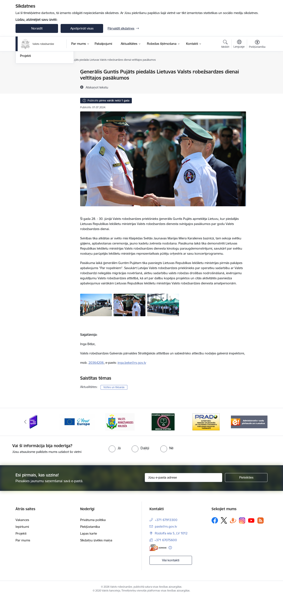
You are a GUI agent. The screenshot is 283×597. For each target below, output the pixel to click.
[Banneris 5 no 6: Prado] (206, 422)
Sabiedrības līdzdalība (35, 94)
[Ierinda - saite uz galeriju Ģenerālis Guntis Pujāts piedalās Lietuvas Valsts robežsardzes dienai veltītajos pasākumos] (96, 304)
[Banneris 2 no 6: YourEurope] (77, 422)
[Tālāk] (258, 421)
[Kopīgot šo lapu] (257, 80)
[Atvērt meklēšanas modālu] (225, 44)
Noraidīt (37, 28)
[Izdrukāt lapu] (257, 70)
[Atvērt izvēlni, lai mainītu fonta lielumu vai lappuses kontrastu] (257, 44)
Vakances (22, 520)
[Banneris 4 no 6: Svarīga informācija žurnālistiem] (163, 422)
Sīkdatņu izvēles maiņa (96, 540)
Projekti (25, 102)
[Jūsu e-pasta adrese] (183, 477)
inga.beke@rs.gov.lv (132, 363)
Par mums (23, 540)
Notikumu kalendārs (34, 72)
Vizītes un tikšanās (114, 387)
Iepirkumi (22, 527)
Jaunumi (26, 79)
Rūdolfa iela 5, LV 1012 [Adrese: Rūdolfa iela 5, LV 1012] (171, 533)
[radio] (115, 448)
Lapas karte (88, 533)
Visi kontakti (170, 560)
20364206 (96, 363)
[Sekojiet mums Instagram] (242, 520)
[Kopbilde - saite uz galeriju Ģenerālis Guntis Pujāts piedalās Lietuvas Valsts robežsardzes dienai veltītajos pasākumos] (163, 304)
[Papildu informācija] (170, 547)
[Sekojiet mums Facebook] (215, 520)
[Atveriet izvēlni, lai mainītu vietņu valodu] (239, 44)
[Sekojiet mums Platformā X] (224, 520)
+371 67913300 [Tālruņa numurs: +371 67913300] (166, 520)
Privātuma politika (93, 520)
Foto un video (30, 87)
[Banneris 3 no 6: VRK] (119, 422)
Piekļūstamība (90, 527)
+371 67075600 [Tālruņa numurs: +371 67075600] (165, 540)
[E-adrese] (157, 547)
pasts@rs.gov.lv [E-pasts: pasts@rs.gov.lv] (166, 526)
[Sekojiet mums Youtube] (251, 520)
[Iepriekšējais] (25, 421)
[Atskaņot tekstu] (97, 87)
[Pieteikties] (246, 477)
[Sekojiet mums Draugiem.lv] (233, 520)
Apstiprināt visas (82, 28)
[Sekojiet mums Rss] (260, 520)
